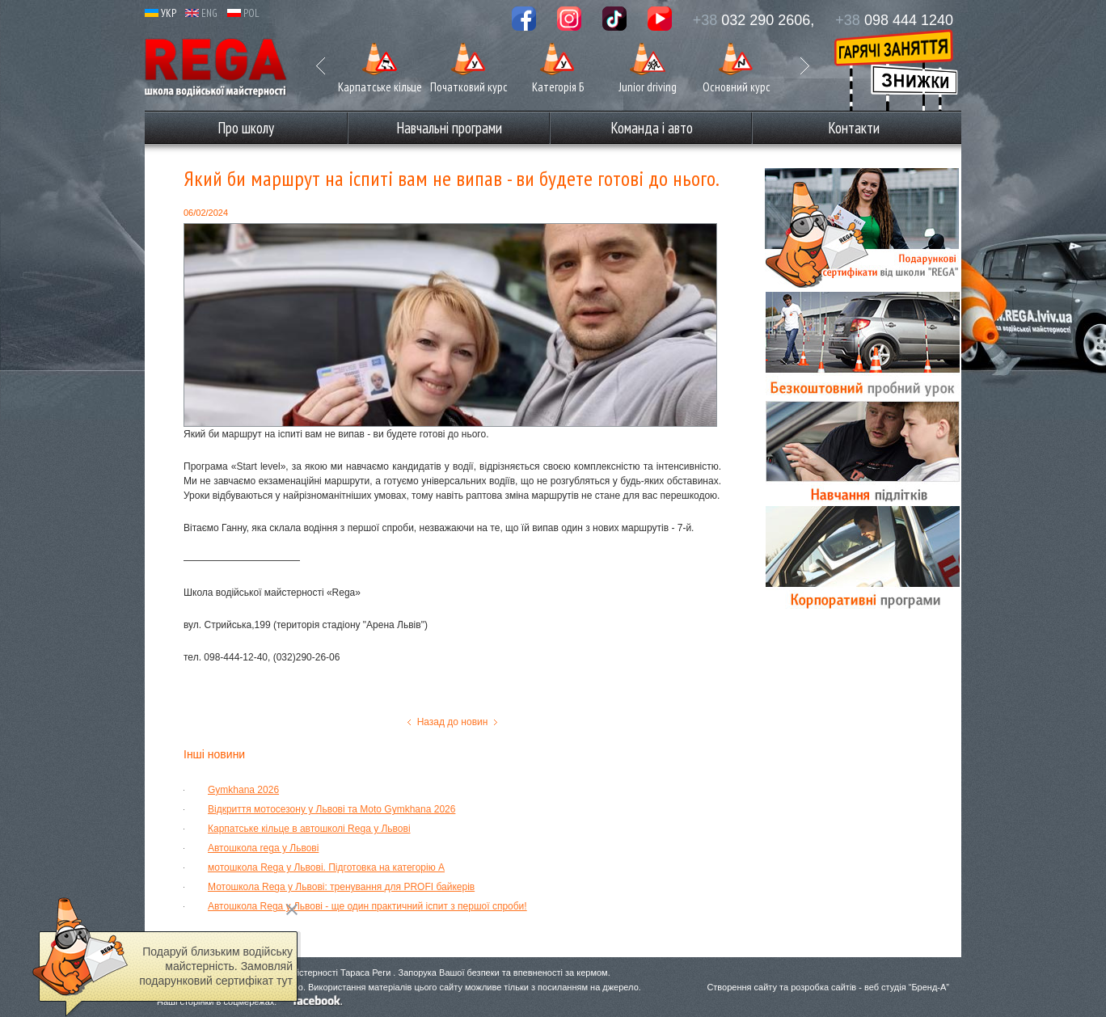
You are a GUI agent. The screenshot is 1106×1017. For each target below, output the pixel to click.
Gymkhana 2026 (243, 789)
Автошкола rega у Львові (263, 848)
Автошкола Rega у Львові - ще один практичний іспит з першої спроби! (367, 906)
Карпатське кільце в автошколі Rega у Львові (309, 828)
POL (243, 13)
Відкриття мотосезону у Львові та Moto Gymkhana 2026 (331, 809)
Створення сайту (742, 987)
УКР (160, 13)
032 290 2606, (754, 20)
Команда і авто (651, 127)
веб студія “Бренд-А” (906, 987)
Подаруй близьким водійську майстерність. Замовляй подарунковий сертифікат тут (216, 966)
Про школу (245, 127)
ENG (201, 13)
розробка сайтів (823, 987)
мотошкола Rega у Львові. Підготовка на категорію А (326, 867)
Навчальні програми (449, 127)
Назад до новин (452, 722)
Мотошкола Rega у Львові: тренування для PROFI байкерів (341, 887)
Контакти (854, 127)
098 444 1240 (894, 20)
